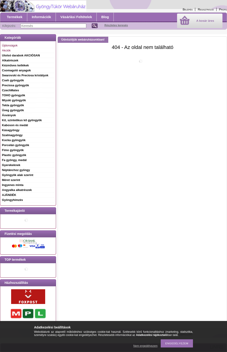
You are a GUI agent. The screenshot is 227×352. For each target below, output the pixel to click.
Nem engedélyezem (145, 345)
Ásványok (9, 115)
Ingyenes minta (13, 185)
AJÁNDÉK (9, 195)
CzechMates (10, 90)
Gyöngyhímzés (12, 200)
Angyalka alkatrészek (17, 190)
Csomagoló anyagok (16, 70)
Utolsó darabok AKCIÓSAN (21, 55)
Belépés (188, 9)
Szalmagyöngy (12, 135)
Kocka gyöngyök (14, 140)
